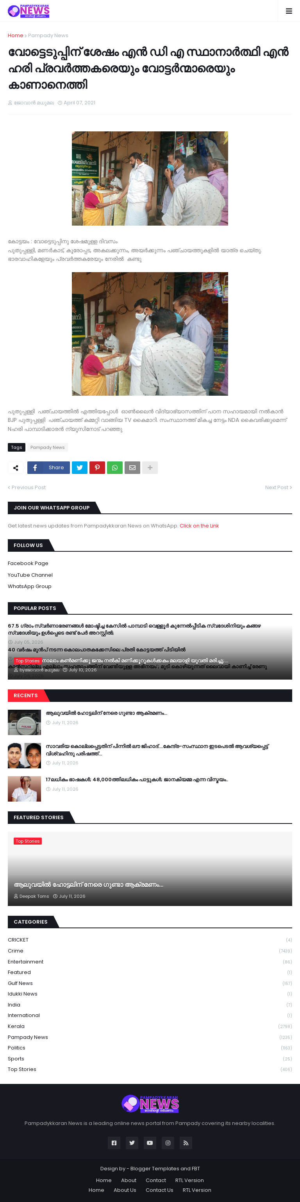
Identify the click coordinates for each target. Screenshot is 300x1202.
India (150, 1005)
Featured (150, 973)
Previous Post (29, 487)
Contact (156, 1180)
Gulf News (150, 984)
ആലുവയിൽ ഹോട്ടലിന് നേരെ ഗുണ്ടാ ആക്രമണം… (106, 713)
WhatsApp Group (30, 586)
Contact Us (159, 1190)
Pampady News (48, 35)
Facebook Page (28, 563)
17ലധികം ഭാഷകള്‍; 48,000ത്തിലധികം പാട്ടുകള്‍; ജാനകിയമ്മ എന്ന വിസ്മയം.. (137, 779)
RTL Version (189, 1180)
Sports (150, 1059)
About (128, 1180)
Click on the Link (199, 525)
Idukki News (150, 994)
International (150, 1016)
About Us (125, 1190)
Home (15, 35)
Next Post (276, 487)
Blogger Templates (154, 1168)
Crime (150, 951)
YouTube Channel (30, 575)
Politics (150, 1048)
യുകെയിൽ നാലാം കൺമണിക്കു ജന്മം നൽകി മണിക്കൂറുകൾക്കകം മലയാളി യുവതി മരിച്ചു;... (121, 660)
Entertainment (150, 962)
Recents (26, 695)
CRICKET (150, 940)
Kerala (150, 1027)
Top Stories (150, 1069)
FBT (196, 1168)
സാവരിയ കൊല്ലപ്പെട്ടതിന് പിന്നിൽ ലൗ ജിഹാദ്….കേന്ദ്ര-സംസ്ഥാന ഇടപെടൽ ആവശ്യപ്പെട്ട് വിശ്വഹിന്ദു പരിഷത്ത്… (157, 750)
